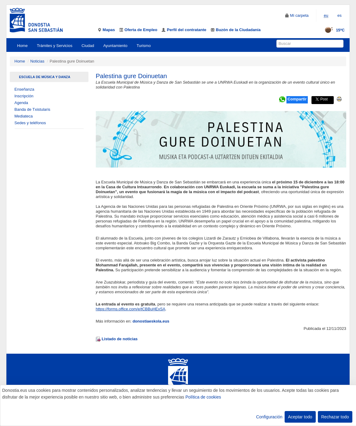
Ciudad (87, 45)
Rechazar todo (335, 416)
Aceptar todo (300, 416)
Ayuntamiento (115, 45)
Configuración (269, 416)
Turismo (144, 45)
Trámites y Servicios (55, 45)
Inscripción (23, 96)
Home (22, 45)
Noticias (37, 61)
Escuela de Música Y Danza (44, 77)
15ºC (333, 30)
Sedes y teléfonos (30, 123)
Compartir (297, 99)
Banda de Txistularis (32, 109)
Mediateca (23, 116)
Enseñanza (24, 89)
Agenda (21, 102)
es (339, 15)
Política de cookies (203, 397)
